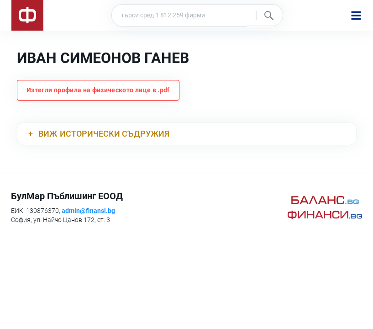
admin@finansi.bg (88, 210)
